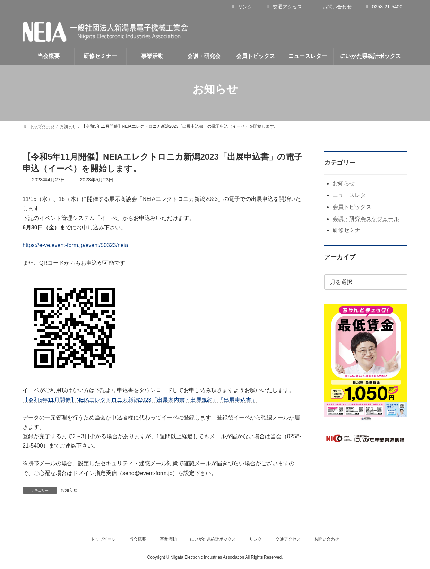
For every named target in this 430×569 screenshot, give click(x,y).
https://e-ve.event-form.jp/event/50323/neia (75, 245)
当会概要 (137, 539)
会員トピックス (352, 207)
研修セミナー (349, 230)
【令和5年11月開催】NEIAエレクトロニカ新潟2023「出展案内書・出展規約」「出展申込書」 (140, 400)
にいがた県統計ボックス (213, 539)
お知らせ (69, 489)
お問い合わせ (333, 6)
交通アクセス (283, 6)
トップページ (103, 539)
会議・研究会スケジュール (366, 219)
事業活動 (168, 539)
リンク (241, 6)
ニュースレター (352, 195)
